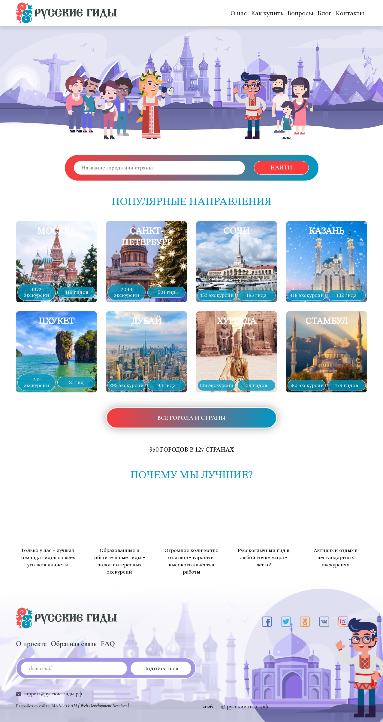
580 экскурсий (306, 385)
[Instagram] (343, 622)
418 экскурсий (307, 295)
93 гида (166, 385)
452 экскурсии (216, 295)
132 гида (346, 295)
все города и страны (191, 418)
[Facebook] (267, 622)
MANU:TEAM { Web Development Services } (90, 706)
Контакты (350, 13)
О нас (239, 13)
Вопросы (300, 13)
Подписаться (161, 668)
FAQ (108, 643)
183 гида (256, 295)
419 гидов (76, 292)
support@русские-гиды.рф (53, 693)
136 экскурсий (217, 385)
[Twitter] (286, 622)
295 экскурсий (126, 385)
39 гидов (256, 385)
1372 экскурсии (36, 292)
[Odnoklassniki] (305, 622)
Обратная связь (73, 643)
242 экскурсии (36, 382)
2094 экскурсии (126, 292)
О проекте (31, 643)
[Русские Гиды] (66, 12)
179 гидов (346, 385)
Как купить (267, 13)
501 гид (166, 292)
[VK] (324, 622)
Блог (325, 13)
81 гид (76, 382)
